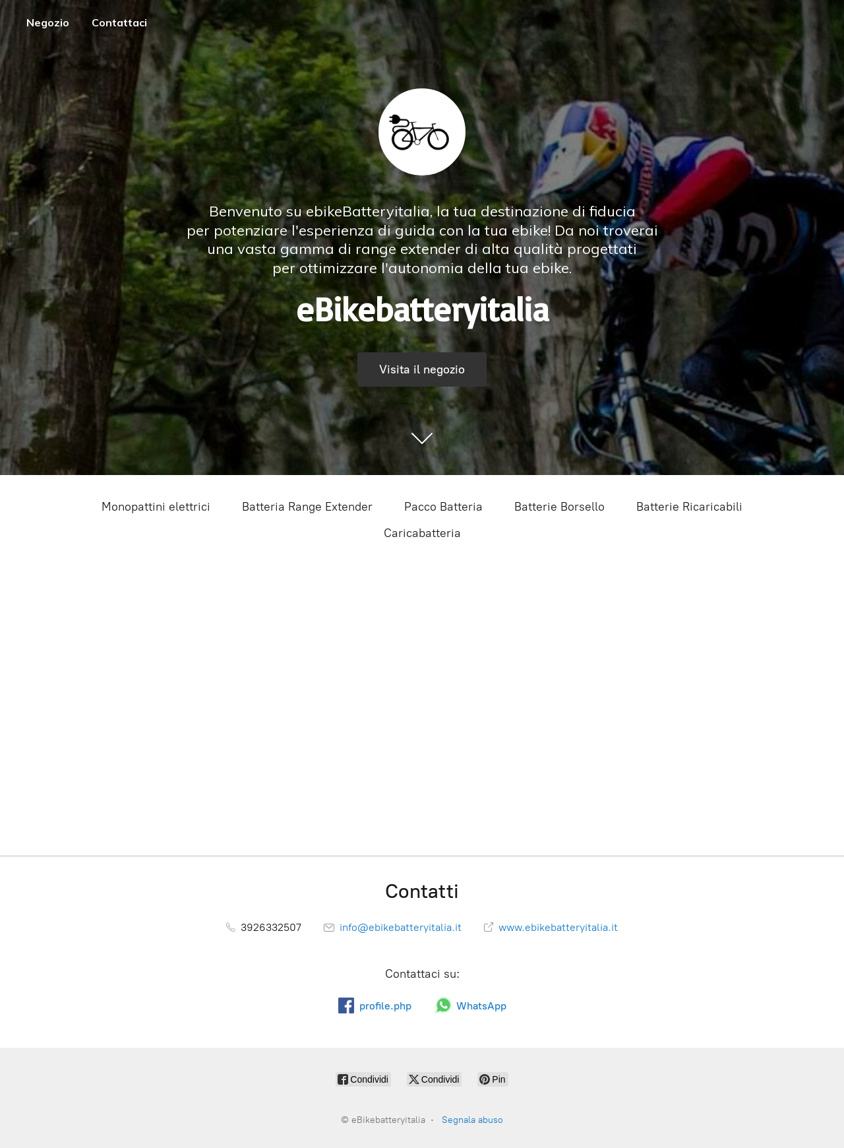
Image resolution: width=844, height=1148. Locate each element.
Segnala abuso (472, 1120)
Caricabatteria (422, 533)
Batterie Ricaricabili (689, 506)
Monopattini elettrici (156, 506)
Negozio (47, 22)
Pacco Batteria (443, 506)
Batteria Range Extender (307, 506)
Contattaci (119, 22)
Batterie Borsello (559, 506)
